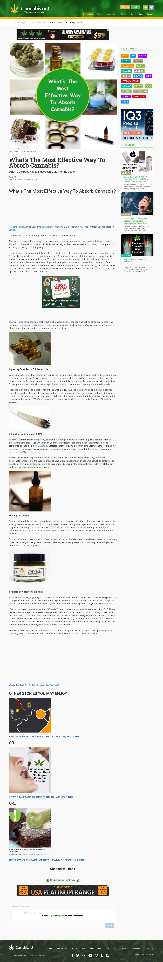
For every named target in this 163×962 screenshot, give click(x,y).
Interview (139, 96)
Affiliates (136, 948)
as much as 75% (42, 530)
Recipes (126, 91)
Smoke (138, 86)
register (61, 915)
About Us (111, 948)
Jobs (132, 14)
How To (138, 76)
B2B (133, 55)
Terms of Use (139, 954)
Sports (126, 61)
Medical (127, 86)
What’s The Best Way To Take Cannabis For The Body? (34, 685)
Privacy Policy (149, 954)
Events (149, 14)
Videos (142, 55)
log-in (51, 915)
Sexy (148, 76)
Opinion (41, 22)
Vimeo (12, 229)
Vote (125, 55)
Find (99, 14)
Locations (128, 66)
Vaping (140, 66)
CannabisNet (104, 226)
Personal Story (131, 81)
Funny (126, 96)
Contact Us (149, 948)
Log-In (135, 7)
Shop (141, 14)
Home (49, 948)
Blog (32, 22)
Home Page (20, 22)
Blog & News (111, 14)
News (125, 101)
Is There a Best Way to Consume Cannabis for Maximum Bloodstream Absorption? (50, 226)
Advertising (123, 948)
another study (20, 448)
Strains (123, 14)
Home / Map (88, 14)
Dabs (148, 86)
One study (43, 445)
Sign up (125, 7)
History (138, 61)
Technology (140, 91)
